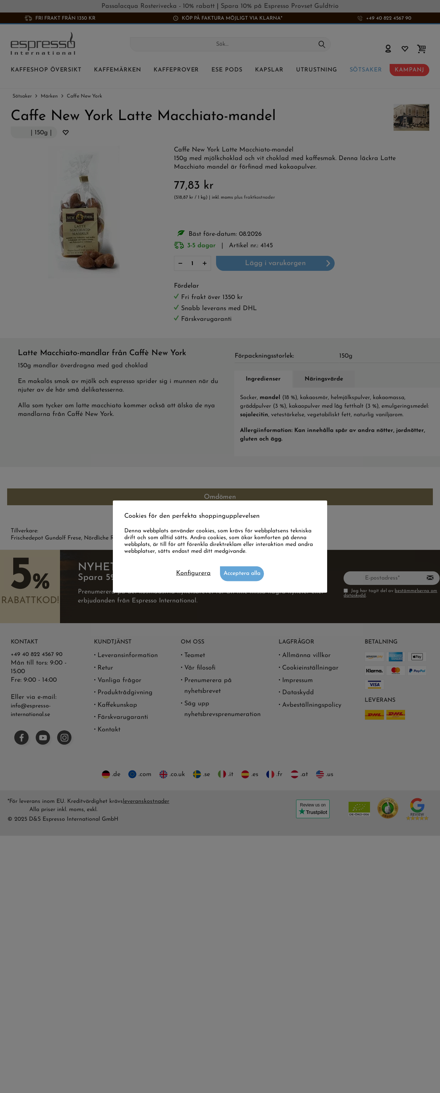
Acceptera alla (242, 573)
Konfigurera (193, 573)
